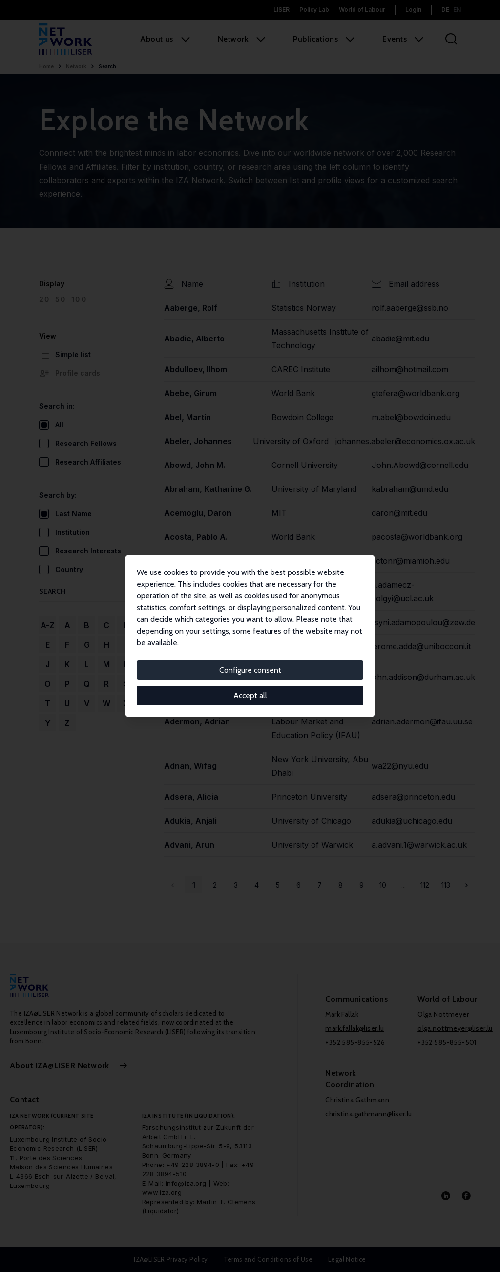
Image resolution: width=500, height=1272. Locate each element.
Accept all (250, 695)
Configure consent (250, 670)
